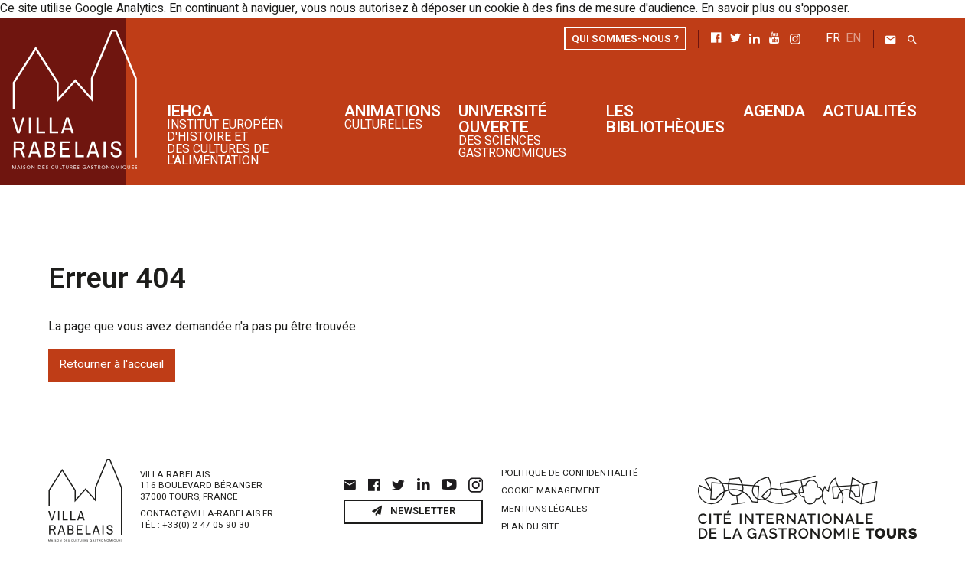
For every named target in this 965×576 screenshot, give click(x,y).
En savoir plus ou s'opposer (771, 9)
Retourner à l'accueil (111, 364)
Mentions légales (544, 508)
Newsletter (413, 509)
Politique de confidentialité (569, 472)
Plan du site (530, 525)
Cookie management (550, 490)
